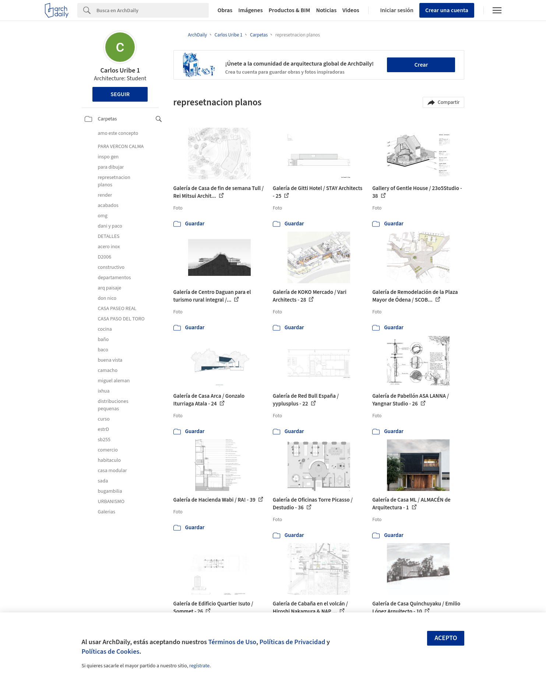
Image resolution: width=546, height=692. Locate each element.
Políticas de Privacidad (292, 642)
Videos (350, 10)
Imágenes (250, 10)
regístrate (199, 666)
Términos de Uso (232, 642)
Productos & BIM (289, 10)
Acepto (445, 638)
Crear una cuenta (446, 10)
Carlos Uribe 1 (120, 70)
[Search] (152, 10)
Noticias (326, 10)
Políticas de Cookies (111, 651)
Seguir (120, 94)
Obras (225, 10)
